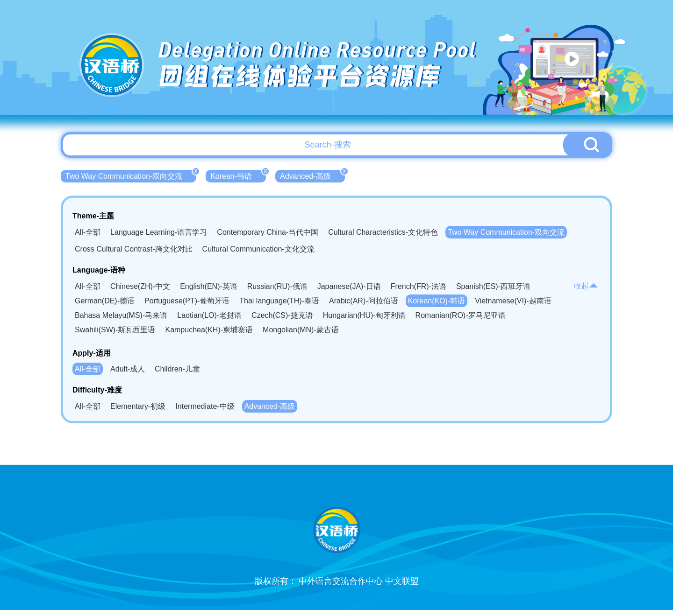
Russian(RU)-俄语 (277, 286)
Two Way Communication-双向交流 (130, 175)
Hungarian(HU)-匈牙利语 (364, 315)
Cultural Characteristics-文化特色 (383, 232)
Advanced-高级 (312, 175)
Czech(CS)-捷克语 (282, 315)
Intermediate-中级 (204, 406)
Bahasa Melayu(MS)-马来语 (121, 315)
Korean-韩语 (238, 175)
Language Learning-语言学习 (158, 232)
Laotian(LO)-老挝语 (209, 315)
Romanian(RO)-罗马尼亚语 (460, 315)
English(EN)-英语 (208, 286)
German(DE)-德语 (105, 301)
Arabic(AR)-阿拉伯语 (363, 301)
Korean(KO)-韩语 (436, 301)
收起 (586, 286)
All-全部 (87, 232)
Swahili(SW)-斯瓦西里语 (115, 330)
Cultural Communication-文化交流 (258, 249)
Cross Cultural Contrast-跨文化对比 (134, 249)
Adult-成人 (127, 369)
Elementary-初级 (137, 406)
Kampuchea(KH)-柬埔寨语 (209, 330)
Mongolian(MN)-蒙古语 (301, 330)
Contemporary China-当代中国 (267, 232)
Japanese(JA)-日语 (349, 286)
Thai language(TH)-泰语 (279, 301)
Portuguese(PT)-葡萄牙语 (186, 301)
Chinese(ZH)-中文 (140, 286)
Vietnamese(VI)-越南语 (513, 301)
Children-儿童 (177, 369)
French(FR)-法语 (418, 286)
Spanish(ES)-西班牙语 (493, 286)
